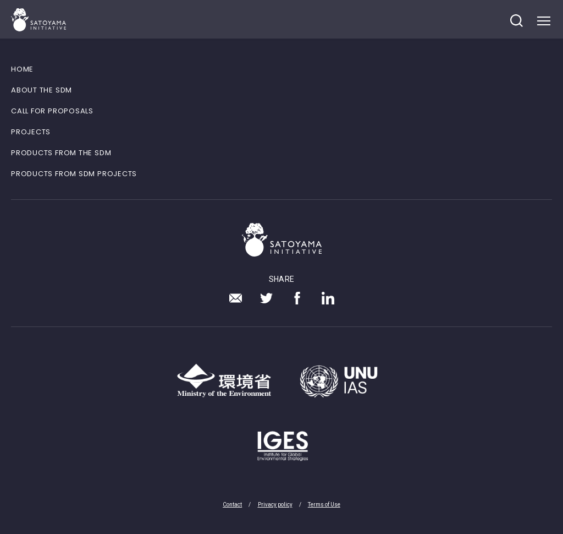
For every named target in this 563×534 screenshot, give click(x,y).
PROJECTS (31, 131)
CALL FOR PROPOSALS (52, 111)
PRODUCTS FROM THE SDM (61, 152)
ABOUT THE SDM (41, 90)
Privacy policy (275, 505)
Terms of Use (324, 505)
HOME (22, 69)
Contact (232, 505)
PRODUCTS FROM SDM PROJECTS (74, 173)
